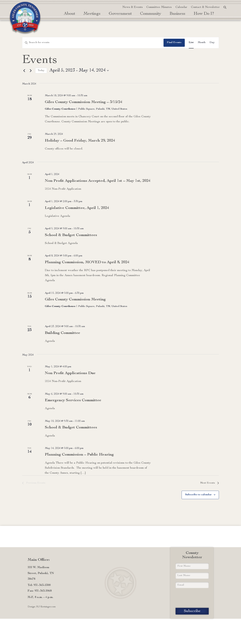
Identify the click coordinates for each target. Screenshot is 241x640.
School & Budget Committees (71, 235)
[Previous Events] (24, 71)
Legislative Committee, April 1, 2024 (77, 208)
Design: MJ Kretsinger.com (42, 607)
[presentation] (192, 597)
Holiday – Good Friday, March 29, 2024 (80, 141)
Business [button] (177, 14)
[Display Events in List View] (191, 42)
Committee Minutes (159, 7)
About (69, 14)
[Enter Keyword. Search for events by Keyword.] (93, 42)
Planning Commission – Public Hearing (79, 455)
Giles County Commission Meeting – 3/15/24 (83, 102)
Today (41, 70)
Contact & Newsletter (205, 7)
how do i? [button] (204, 14)
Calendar (181, 7)
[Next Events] (31, 71)
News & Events (132, 7)
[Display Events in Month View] (202, 42)
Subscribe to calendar (198, 494)
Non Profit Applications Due (70, 373)
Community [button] (150, 14)
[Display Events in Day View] (212, 42)
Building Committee (62, 333)
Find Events (174, 42)
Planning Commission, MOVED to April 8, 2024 (87, 262)
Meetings (92, 14)
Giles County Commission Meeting (75, 300)
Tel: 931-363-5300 (39, 585)
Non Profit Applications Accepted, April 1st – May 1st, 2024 (97, 181)
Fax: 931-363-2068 (40, 590)
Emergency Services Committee (73, 400)
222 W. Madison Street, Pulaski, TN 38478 (41, 573)
